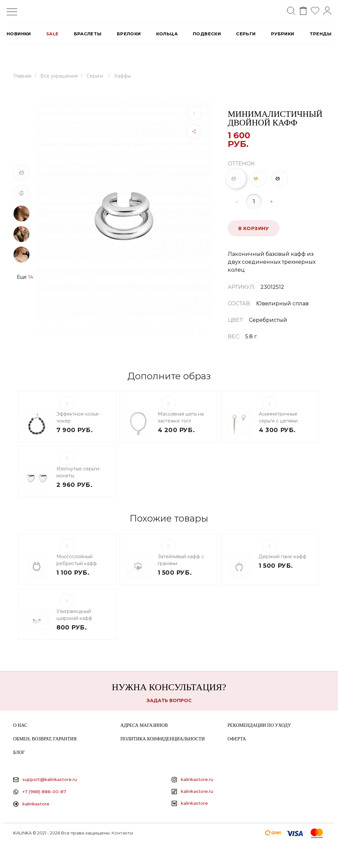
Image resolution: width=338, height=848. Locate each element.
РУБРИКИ (282, 33)
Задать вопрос (169, 700)
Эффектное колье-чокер (78, 417)
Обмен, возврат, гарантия (45, 738)
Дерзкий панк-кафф (282, 557)
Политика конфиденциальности (162, 738)
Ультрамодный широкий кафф (74, 614)
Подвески (207, 33)
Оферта (236, 738)
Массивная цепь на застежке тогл (181, 417)
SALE (52, 33)
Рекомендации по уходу (259, 725)
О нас (20, 725)
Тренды (320, 33)
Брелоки (129, 33)
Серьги (245, 33)
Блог (19, 752)
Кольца (167, 33)
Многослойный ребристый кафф (76, 560)
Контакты (122, 832)
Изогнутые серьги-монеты (78, 472)
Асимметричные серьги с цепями (278, 417)
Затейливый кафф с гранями (181, 560)
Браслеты (88, 33)
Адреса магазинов (144, 725)
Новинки (19, 33)
